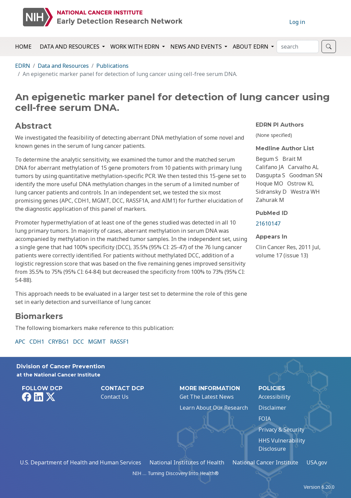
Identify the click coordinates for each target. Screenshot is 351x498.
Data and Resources (63, 65)
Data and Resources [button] (70, 46)
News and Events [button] (196, 46)
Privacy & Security (281, 429)
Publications (112, 65)
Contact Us (115, 396)
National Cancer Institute (265, 462)
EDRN (22, 65)
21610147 (268, 223)
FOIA (264, 418)
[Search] (298, 46)
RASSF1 (119, 341)
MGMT (97, 341)
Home (23, 46)
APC (20, 341)
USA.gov (316, 462)
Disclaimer (272, 407)
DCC (78, 341)
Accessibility (274, 396)
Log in (297, 22)
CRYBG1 (58, 341)
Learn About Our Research (214, 407)
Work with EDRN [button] (135, 46)
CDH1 (36, 341)
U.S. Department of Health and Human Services (80, 462)
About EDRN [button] (251, 46)
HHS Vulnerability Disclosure (281, 444)
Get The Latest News (207, 396)
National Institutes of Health (186, 462)
